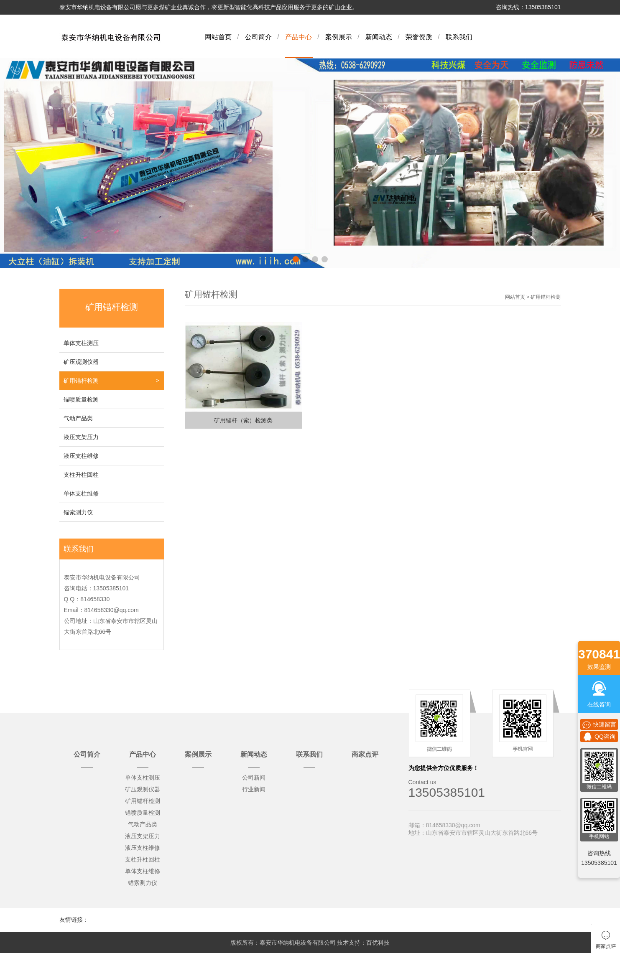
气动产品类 (78, 418)
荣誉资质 (419, 37)
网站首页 (218, 37)
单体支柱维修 (81, 493)
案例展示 (338, 37)
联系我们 (459, 37)
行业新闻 (253, 789)
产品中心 (298, 37)
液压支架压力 (81, 437)
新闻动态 (378, 37)
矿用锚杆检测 (81, 380)
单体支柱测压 (81, 343)
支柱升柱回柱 (81, 474)
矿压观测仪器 (81, 361)
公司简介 (258, 37)
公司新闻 (253, 777)
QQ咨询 (599, 736)
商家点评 (365, 754)
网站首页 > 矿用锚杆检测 (533, 297)
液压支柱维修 (81, 455)
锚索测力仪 (78, 512)
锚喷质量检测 (81, 399)
